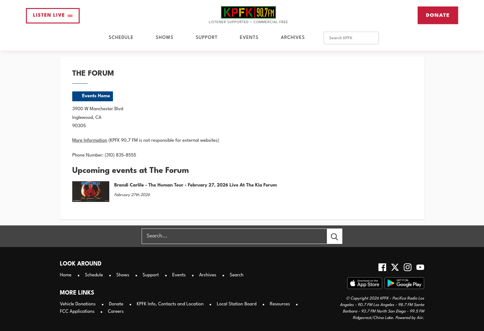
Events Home (96, 96)
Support (207, 38)
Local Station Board (237, 304)
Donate (438, 15)
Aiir (420, 318)
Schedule (121, 38)
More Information (89, 140)
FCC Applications (77, 311)
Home (66, 275)
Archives (293, 38)
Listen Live (53, 15)
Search (237, 275)
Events (249, 38)
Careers (115, 311)
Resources (280, 304)
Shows (164, 38)
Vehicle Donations (78, 304)
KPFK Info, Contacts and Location (170, 304)
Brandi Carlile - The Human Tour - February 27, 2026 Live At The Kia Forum (195, 185)
